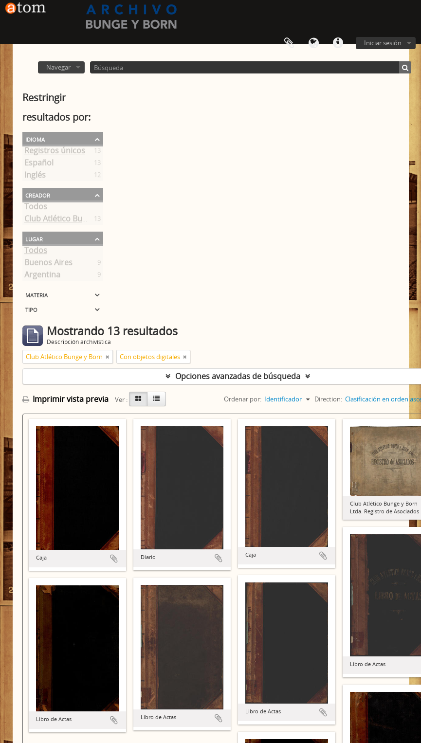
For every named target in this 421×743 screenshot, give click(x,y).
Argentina (42, 276)
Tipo (31, 309)
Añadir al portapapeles (114, 558)
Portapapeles (289, 43)
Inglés (35, 176)
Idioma (313, 43)
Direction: (328, 399)
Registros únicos (54, 152)
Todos (35, 208)
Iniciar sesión (383, 42)
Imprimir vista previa (65, 399)
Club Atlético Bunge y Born (73, 220)
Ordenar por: (242, 399)
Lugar (34, 238)
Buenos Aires (48, 264)
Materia (36, 294)
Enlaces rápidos (338, 43)
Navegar (58, 67)
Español (39, 164)
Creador (37, 194)
